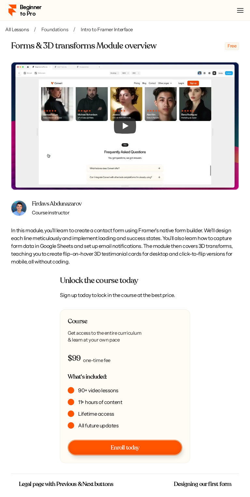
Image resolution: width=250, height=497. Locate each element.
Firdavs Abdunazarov (56, 204)
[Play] (125, 126)
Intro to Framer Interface (107, 29)
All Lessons (17, 29)
